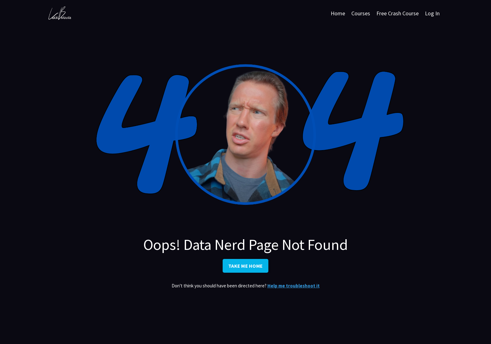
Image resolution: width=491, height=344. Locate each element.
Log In (432, 13)
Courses (360, 13)
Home (338, 13)
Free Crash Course (397, 13)
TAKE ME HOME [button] (245, 266)
